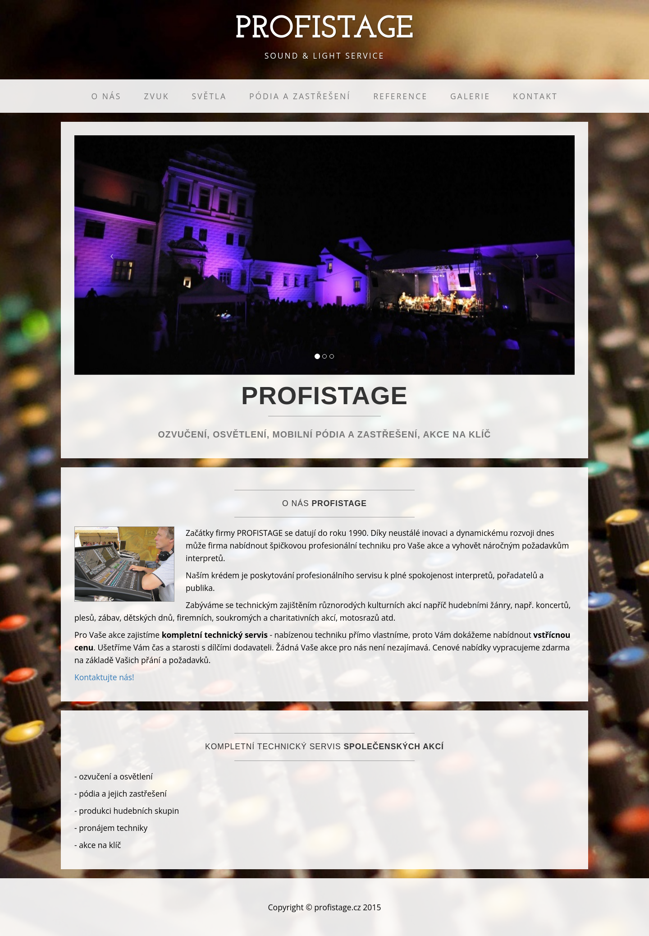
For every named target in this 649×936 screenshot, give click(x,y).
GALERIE (470, 96)
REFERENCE (400, 96)
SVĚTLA (209, 96)
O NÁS (106, 96)
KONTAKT (535, 96)
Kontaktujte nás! (104, 677)
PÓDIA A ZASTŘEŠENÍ (300, 96)
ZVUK (156, 96)
